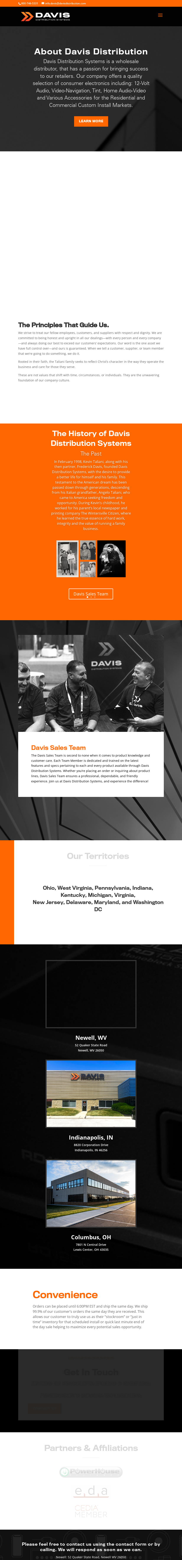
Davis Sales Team (90, 594)
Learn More (91, 121)
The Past (91, 454)
